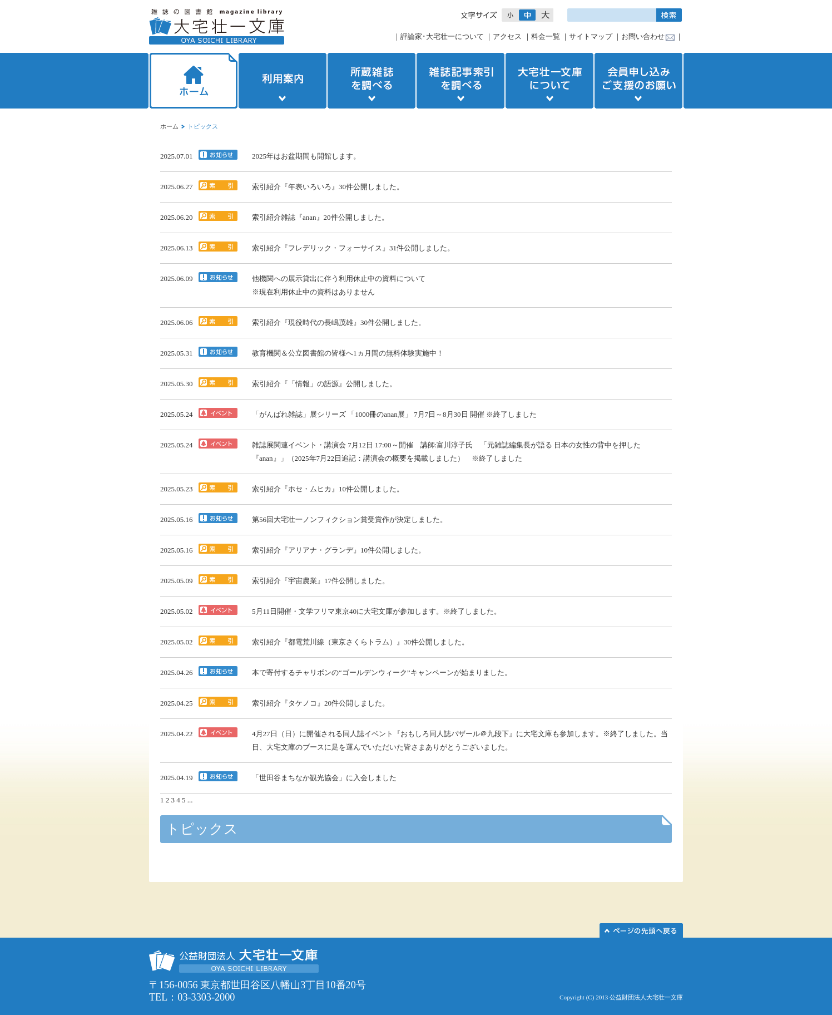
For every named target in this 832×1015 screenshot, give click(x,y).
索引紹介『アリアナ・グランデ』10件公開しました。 (338, 550)
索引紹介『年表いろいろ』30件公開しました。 (328, 187)
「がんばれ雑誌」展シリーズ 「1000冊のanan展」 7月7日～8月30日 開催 (368, 414)
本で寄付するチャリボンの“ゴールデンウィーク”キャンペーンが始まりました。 (382, 672)
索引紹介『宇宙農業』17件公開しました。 (320, 581)
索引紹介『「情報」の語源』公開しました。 (324, 384)
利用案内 (282, 81)
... (190, 800)
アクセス (507, 36)
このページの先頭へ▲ (641, 930)
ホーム (192, 81)
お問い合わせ (643, 36)
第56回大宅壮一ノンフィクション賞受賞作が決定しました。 (349, 519)
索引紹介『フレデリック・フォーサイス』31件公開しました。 (353, 248)
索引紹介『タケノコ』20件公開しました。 (320, 703)
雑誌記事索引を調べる (460, 81)
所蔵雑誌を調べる (371, 81)
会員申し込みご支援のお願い (639, 81)
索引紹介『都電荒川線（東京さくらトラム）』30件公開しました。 (360, 642)
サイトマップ (590, 36)
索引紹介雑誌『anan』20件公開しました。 (320, 217)
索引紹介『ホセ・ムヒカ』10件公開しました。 (328, 489)
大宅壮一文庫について (549, 81)
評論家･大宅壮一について (442, 36)
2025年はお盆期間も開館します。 (306, 156)
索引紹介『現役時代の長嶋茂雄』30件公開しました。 (338, 322)
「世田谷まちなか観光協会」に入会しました (324, 777)
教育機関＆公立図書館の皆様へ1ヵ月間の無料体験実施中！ (348, 353)
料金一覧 (545, 36)
